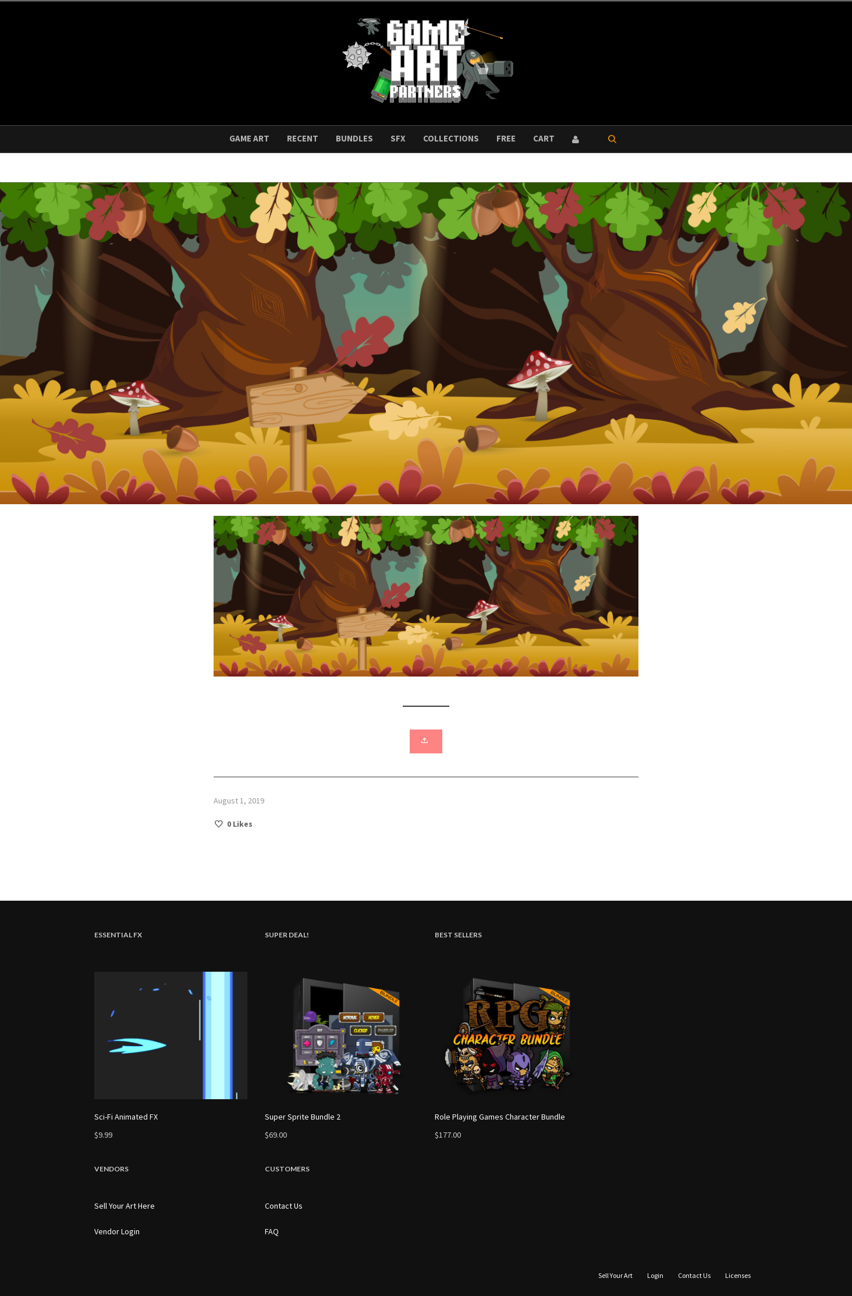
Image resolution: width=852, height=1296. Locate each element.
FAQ (272, 1231)
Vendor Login (117, 1231)
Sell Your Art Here (124, 1206)
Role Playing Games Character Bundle (500, 1116)
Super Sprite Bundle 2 (302, 1116)
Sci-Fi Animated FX (126, 1116)
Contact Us (284, 1206)
